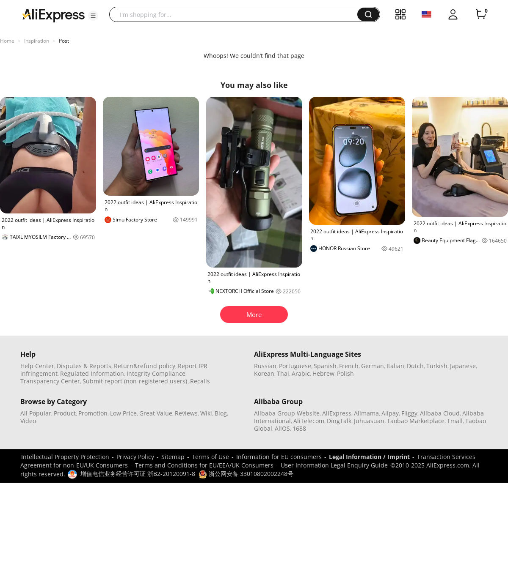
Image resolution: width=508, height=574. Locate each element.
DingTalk (339, 421)
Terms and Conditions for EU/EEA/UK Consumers (204, 465)
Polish (345, 373)
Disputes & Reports (84, 366)
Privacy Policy (135, 457)
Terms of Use (210, 457)
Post (64, 40)
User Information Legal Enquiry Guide (334, 465)
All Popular (35, 413)
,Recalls (199, 381)
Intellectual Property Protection (65, 457)
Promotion (93, 413)
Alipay (390, 413)
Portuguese (295, 366)
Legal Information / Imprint (369, 457)
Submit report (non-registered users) (135, 381)
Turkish (436, 366)
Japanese (463, 366)
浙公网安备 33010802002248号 (246, 474)
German (372, 366)
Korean (264, 373)
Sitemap (173, 457)
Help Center (37, 366)
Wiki (206, 413)
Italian (395, 366)
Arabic (301, 373)
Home (7, 40)
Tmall (455, 421)
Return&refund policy (144, 366)
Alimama (366, 413)
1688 (299, 428)
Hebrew (323, 373)
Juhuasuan (369, 421)
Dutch (415, 366)
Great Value (155, 413)
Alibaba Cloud (440, 413)
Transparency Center (50, 381)
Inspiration (36, 40)
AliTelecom (308, 421)
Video (28, 421)
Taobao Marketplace (415, 421)
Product (65, 413)
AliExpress (336, 413)
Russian (265, 366)
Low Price (123, 413)
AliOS (282, 428)
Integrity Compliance (156, 373)
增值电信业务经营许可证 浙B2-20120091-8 (137, 474)
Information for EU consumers (279, 457)
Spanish (325, 366)
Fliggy (409, 413)
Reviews (186, 413)
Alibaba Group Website (287, 413)
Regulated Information (92, 373)
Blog (221, 413)
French (349, 366)
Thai (283, 373)
